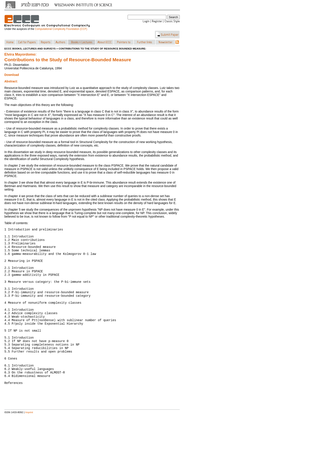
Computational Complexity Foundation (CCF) (61, 29)
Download (11, 75)
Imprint (29, 444)
